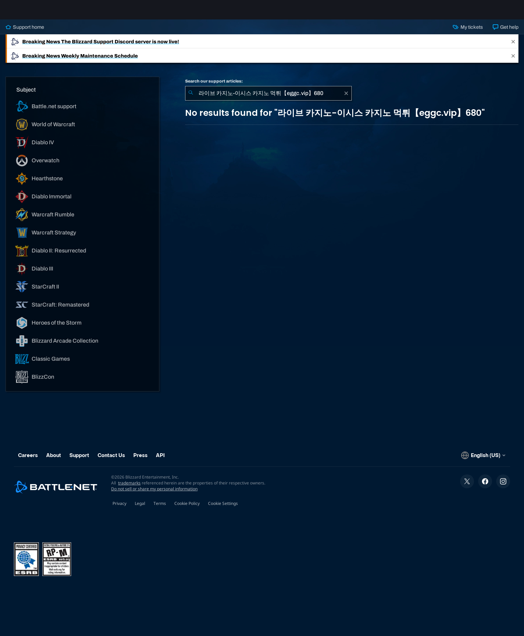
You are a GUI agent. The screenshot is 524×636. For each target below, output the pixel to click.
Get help (505, 32)
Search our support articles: (214, 86)
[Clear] (346, 99)
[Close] (513, 47)
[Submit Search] (190, 99)
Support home (25, 32)
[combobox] (268, 99)
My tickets (468, 32)
